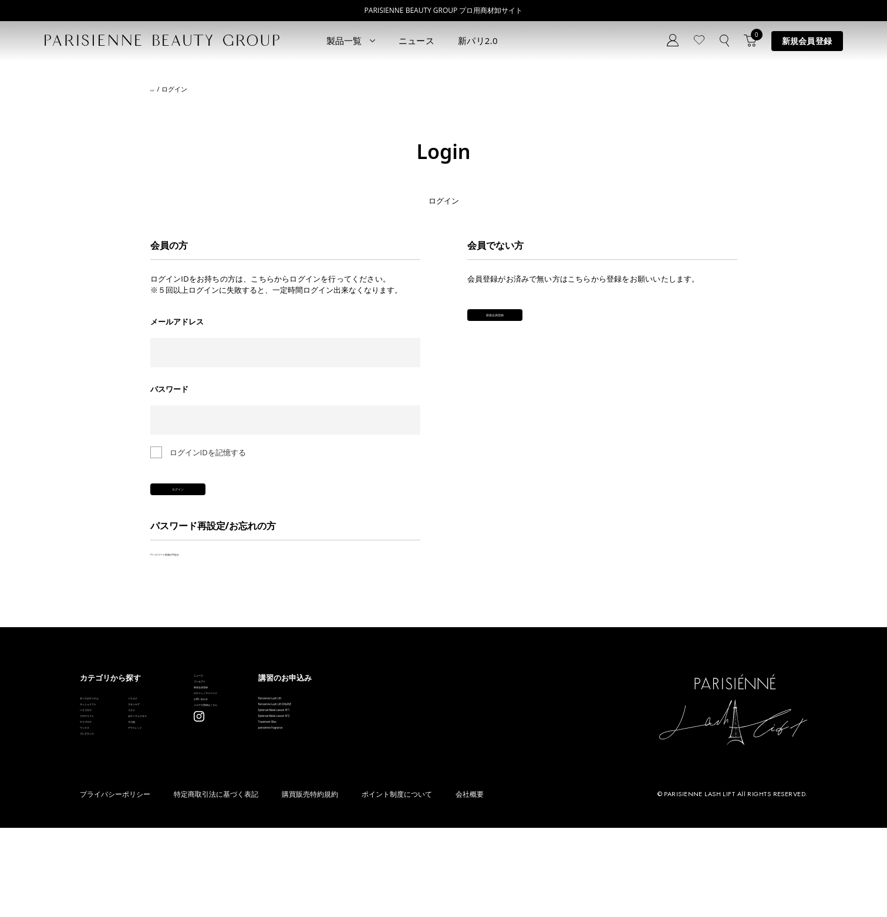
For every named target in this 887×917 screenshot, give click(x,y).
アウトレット (193, 813)
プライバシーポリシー (115, 883)
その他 (181, 795)
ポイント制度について (397, 883)
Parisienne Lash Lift (430, 725)
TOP (156, 89)
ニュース (416, 40)
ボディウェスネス (200, 777)
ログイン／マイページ (316, 755)
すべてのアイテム (110, 725)
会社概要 (470, 883)
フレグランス (103, 830)
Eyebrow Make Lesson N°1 (443, 760)
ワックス (95, 813)
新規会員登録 (807, 40)
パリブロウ (99, 760)
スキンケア (189, 742)
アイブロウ (99, 795)
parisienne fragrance (432, 813)
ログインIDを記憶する (208, 452)
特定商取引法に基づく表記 (216, 883)
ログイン (232, 501)
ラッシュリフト (106, 742)
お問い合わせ (301, 772)
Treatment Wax (423, 795)
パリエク (185, 725)
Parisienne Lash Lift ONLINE (445, 742)
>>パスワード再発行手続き (197, 574)
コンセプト (297, 719)
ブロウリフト (103, 777)
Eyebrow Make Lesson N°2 (443, 777)
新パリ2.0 (478, 40)
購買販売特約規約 (310, 883)
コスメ (181, 760)
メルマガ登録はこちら (316, 790)
